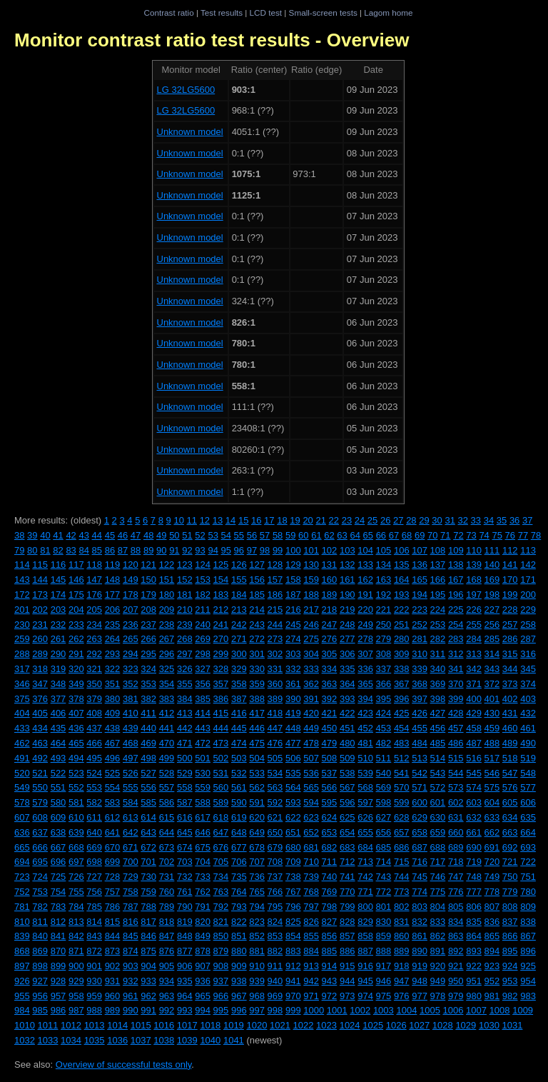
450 (330, 728)
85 (97, 550)
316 (528, 653)
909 (239, 966)
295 (148, 653)
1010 (24, 1025)
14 (230, 520)
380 (113, 698)
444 (221, 728)
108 (438, 550)
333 (311, 668)
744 (402, 876)
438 (113, 728)
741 (347, 876)
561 (239, 787)
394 (365, 698)
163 (384, 579)
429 (474, 713)
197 (474, 594)
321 (94, 668)
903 (130, 966)
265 (130, 638)
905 (167, 966)
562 (257, 787)
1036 (117, 1040)
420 (311, 713)
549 (22, 787)
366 (384, 683)
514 (438, 758)
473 (221, 743)
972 (330, 996)
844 (113, 936)
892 (456, 951)
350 (94, 683)
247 (330, 624)
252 (419, 624)
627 (384, 817)
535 (293, 773)
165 (419, 579)
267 (167, 638)
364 (347, 683)
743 (384, 876)
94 (213, 550)
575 (492, 787)
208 (148, 609)
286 (510, 638)
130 (311, 564)
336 (365, 668)
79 (19, 550)
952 (492, 981)
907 (202, 966)
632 (474, 817)
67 (394, 535)
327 (202, 668)
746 (438, 876)
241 (221, 624)
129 (293, 564)
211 (202, 609)
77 (523, 535)
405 (40, 713)
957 (58, 996)
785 (94, 906)
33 (476, 520)
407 (76, 713)
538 (347, 773)
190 (347, 594)
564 (293, 787)
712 (347, 861)
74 (484, 535)
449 (311, 728)
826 (311, 921)
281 (419, 638)
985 (40, 1010)
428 (456, 713)
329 (239, 668)
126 (239, 564)
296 (167, 653)
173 (40, 594)
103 (347, 550)
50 (174, 535)
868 (22, 951)
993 (185, 1010)
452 (365, 728)
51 (187, 535)
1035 (94, 1040)
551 (58, 787)
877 (185, 951)
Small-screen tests (323, 12)
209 (167, 609)
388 (257, 698)
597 (365, 802)
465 (76, 743)
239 (185, 624)
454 (402, 728)
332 (293, 668)
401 (492, 698)
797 (311, 906)
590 (239, 802)
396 (402, 698)
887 (365, 951)
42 (71, 535)
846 (148, 936)
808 (510, 906)
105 (384, 550)
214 (257, 609)
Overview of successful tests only (124, 1064)
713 (365, 861)
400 (474, 698)
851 (239, 936)
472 (202, 743)
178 (130, 594)
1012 (71, 1025)
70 (432, 535)
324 (148, 668)
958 (76, 996)
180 (167, 594)
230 (22, 624)
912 (293, 966)
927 (40, 981)
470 (167, 743)
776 (456, 891)
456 (438, 728)
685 (384, 847)
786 (113, 906)
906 (185, 966)
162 (365, 579)
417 (257, 713)
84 (83, 550)
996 (239, 1010)
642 (130, 832)
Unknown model (190, 131)
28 (411, 520)
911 (275, 966)
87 (123, 550)
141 (510, 564)
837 (510, 921)
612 (113, 817)
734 (221, 876)
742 (365, 876)
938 (239, 981)
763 (221, 891)
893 (474, 951)
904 (148, 966)
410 (130, 713)
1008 (499, 1010)
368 (419, 683)
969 (275, 996)
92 (187, 550)
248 (347, 624)
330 (257, 668)
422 (347, 713)
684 (365, 847)
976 (402, 996)
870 (58, 951)
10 (178, 520)
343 (492, 668)
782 (40, 906)
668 (76, 847)
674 (185, 847)
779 (510, 891)
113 (528, 550)
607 (22, 817)
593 (293, 802)
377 (58, 698)
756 (94, 891)
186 (275, 594)
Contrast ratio (168, 12)
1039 (187, 1040)
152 (185, 579)
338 (402, 668)
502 (221, 758)
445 (239, 728)
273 (275, 638)
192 (384, 594)
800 (365, 906)
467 (113, 743)
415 (221, 713)
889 (402, 951)
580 (58, 802)
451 (347, 728)
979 (456, 996)
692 (510, 847)
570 (402, 787)
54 (226, 535)
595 (330, 802)
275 (311, 638)
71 (445, 535)
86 (110, 550)
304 (311, 653)
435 (58, 728)
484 (419, 743)
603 (474, 802)
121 (148, 564)
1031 (512, 1025)
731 (167, 876)
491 (22, 758)
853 (275, 936)
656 (384, 832)
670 (113, 847)
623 (311, 817)
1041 (233, 1040)
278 (365, 638)
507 (311, 758)
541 (402, 773)
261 (58, 638)
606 (528, 802)
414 (202, 713)
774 (419, 891)
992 (167, 1010)
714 (384, 861)
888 (384, 951)
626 (365, 817)
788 (148, 906)
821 (221, 921)
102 (330, 550)
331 (275, 668)
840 (40, 936)
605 (510, 802)
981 (492, 996)
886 (347, 951)
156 (257, 579)
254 (456, 624)
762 (202, 891)
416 (239, 713)
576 (510, 787)
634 (510, 817)
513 (419, 758)
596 (347, 802)
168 (474, 579)
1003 (383, 1010)
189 (330, 594)
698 (94, 861)
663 (510, 832)
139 (474, 564)
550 (40, 787)
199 (510, 594)
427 (438, 713)
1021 (280, 1025)
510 (365, 758)
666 (40, 847)
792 (221, 906)
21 (320, 520)
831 (402, 921)
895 (510, 951)
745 (419, 876)
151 (167, 579)
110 (474, 550)
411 (148, 713)
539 (365, 773)
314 (492, 653)
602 (456, 802)
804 (438, 906)
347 (40, 683)
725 (58, 876)
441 (167, 728)
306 (347, 653)
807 (492, 906)
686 (402, 847)
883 (293, 951)
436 (76, 728)
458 (474, 728)
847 (167, 936)
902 (113, 966)
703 (185, 861)
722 (528, 861)
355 (185, 683)
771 (365, 891)
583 (113, 802)
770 (347, 891)
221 (384, 609)
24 (360, 520)
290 (58, 653)
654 (347, 832)
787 (130, 906)
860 (402, 936)
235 (113, 624)
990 (130, 1010)
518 (510, 758)
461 (528, 728)
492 (40, 758)
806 (474, 906)
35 (502, 520)
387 (239, 698)
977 (419, 996)
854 (293, 936)
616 (185, 817)
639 (76, 832)
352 (130, 683)
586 (167, 802)
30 (437, 520)
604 (492, 802)
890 (419, 951)
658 (419, 832)
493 (58, 758)
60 (303, 535)
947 (402, 981)
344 (510, 668)
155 (239, 579)
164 (402, 579)
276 (330, 638)
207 (130, 609)
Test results (222, 12)
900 (76, 966)
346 (22, 683)
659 (438, 832)
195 (438, 594)
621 (275, 817)
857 (347, 936)
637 (40, 832)
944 (347, 981)
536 (311, 773)
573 (456, 787)
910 (257, 966)
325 (167, 668)
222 (402, 609)
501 (202, 758)
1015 (141, 1025)
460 (510, 728)
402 (510, 698)
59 (290, 535)
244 (275, 624)
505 (275, 758)
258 (528, 624)
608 (40, 817)
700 (130, 861)
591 (257, 802)
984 (22, 1010)
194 (419, 594)
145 (58, 579)
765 (257, 891)
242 (239, 624)
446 (257, 728)
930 (94, 981)
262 (76, 638)
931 (113, 981)
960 (113, 996)
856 (330, 936)
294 (130, 653)
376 (40, 698)
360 (275, 683)
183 (221, 594)
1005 (430, 1010)
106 (402, 550)
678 (257, 847)
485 (438, 743)
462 (22, 743)
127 (257, 564)
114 (22, 564)
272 (257, 638)
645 (185, 832)
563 (275, 787)
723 (22, 876)
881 (257, 951)
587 (185, 802)
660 (456, 832)
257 (510, 624)
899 (58, 966)
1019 (233, 1025)
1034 (71, 1040)
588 (202, 802)
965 (202, 996)
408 (94, 713)
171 (528, 579)
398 (438, 698)
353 (148, 683)
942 (311, 981)
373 (510, 683)
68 (407, 535)
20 (308, 520)
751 (528, 876)
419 (293, 713)
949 (438, 981)
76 (510, 535)
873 (113, 951)
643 (148, 832)
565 (311, 787)
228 (510, 609)
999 (293, 1010)
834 (456, 921)
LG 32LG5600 (186, 89)
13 (218, 520)
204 (76, 609)
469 (148, 743)
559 (202, 787)
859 (384, 936)
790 (185, 906)
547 (510, 773)
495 (94, 758)
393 (347, 698)
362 (311, 683)
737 (275, 876)
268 (185, 638)
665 (22, 847)
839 (22, 936)
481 (365, 743)
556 (148, 787)
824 (275, 921)
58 (278, 535)
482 (384, 743)
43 (83, 535)
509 (347, 758)
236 (130, 624)
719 (474, 861)
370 (456, 683)
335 (347, 668)
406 (58, 713)
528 (167, 773)
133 (365, 564)
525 (113, 773)
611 (94, 817)
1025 (372, 1025)
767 (293, 891)
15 (243, 520)
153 (202, 579)
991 (148, 1010)
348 (58, 683)
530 (202, 773)
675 (202, 847)
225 (456, 609)
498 (148, 758)
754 (58, 891)
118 (94, 564)
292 (94, 653)
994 (202, 1010)
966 (221, 996)
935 (185, 981)
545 (474, 773)
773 (402, 891)
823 (257, 921)
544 (456, 773)
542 (419, 773)
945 (365, 981)
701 (148, 861)
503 (239, 758)
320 (76, 668)
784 (76, 906)
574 (474, 787)
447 (275, 728)
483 (402, 743)
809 (528, 906)
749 (492, 876)
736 (257, 876)
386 (221, 698)
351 (113, 683)
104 (365, 550)
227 (492, 609)
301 (257, 653)
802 (402, 906)
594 (311, 802)
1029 (465, 1025)
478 (311, 743)
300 (239, 653)
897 (22, 966)
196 (456, 594)
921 (456, 966)
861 (419, 936)
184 (239, 594)
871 (76, 951)
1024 (350, 1025)
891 (438, 951)
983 (528, 996)
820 (202, 921)
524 (94, 773)
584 (130, 802)
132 (347, 564)
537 (330, 773)
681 (311, 847)
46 (123, 535)
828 (347, 921)
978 (438, 996)
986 (58, 1010)
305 (330, 653)
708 (275, 861)
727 (94, 876)
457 (456, 728)
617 (202, 817)
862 (438, 936)
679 (275, 847)
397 (419, 698)
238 (167, 624)
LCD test (266, 12)
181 (185, 594)
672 (148, 847)
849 (202, 936)
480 (347, 743)
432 (528, 713)
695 (40, 861)
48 (148, 535)
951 (474, 981)
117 (76, 564)
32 (463, 520)
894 (492, 951)
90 (161, 550)
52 (200, 535)
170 (510, 579)
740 (330, 876)
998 (275, 1010)
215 (275, 609)
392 (330, 698)
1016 (163, 1025)
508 (330, 758)
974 (365, 996)
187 (293, 594)
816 (130, 921)
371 (474, 683)
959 (94, 996)
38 (19, 535)
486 (456, 743)
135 (402, 564)
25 (372, 520)
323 (130, 668)
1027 (419, 1025)
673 (167, 847)
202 (40, 609)
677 (239, 847)
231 (40, 624)
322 (113, 668)
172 (22, 594)
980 (474, 996)
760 (167, 891)
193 (402, 594)
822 (239, 921)
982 (510, 996)
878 (202, 951)
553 (94, 787)
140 (492, 564)
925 (528, 966)
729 (130, 876)
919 (419, 966)
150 (148, 579)
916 (365, 966)
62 (329, 535)
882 (275, 951)
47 (136, 535)
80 (32, 550)
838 (528, 921)
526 (130, 773)
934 (167, 981)
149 (130, 579)
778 (492, 891)
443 (202, 728)
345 (528, 668)
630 (438, 817)
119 (113, 564)
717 (438, 861)
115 (40, 564)
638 (58, 832)
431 (510, 713)
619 (239, 817)
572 (438, 787)
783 (58, 906)
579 (40, 802)
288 (22, 653)
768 (311, 891)
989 (113, 1010)
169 (492, 579)
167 (456, 579)
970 (293, 996)
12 (205, 520)
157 (275, 579)
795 (275, 906)
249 (365, 624)
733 (202, 876)
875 (148, 951)
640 (94, 832)
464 (58, 743)
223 (419, 609)
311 (438, 653)
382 (148, 698)
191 (365, 594)
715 (402, 861)
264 (113, 638)
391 (311, 698)
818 (167, 921)
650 (275, 832)
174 (58, 594)
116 (58, 564)
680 (293, 847)
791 (202, 906)
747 (456, 876)
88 (136, 550)
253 (438, 624)
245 (293, 624)
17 (269, 520)
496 (113, 758)
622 (293, 817)
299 (221, 653)
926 (22, 981)
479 (330, 743)
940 (275, 981)
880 (239, 951)
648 (239, 832)
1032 (24, 1040)
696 (58, 861)
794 (257, 906)
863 (456, 936)
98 (265, 550)
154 (221, 579)
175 (76, 594)
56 (252, 535)
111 (492, 550)
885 (330, 951)
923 (492, 966)
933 (148, 981)
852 (257, 936)
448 (293, 728)
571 (419, 787)
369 (438, 683)
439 (130, 728)
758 (130, 891)
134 (384, 564)
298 (202, 653)
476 (275, 743)
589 (221, 802)
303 (293, 653)
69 (420, 535)
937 (221, 981)
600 (419, 802)
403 (528, 698)
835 (474, 921)
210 (185, 609)
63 (342, 535)
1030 (489, 1025)
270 (221, 638)
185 (257, 594)
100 (293, 550)
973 (347, 996)
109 (456, 550)
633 (492, 817)
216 (293, 609)
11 (192, 520)
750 (510, 876)
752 (22, 891)
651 (293, 832)
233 (76, 624)
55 (239, 535)
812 (58, 921)
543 (438, 773)
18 (282, 520)
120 (130, 564)
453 (384, 728)
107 (419, 550)
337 (384, 668)
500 (185, 758)
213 (239, 609)
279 (384, 638)
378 (76, 698)
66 (381, 535)
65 (368, 535)
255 (474, 624)
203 (58, 609)
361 (293, 683)
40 (45, 535)
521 (40, 773)
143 (22, 579)
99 (278, 550)
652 (311, 832)
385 (202, 698)
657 (402, 832)
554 (113, 787)
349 (76, 683)
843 (94, 936)
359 (257, 683)
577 (528, 787)
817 (148, 921)
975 (384, 996)
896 (528, 951)
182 (202, 594)
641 (113, 832)
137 (438, 564)
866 (510, 936)
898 (40, 966)
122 (167, 564)
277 (347, 638)
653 (330, 832)
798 (330, 906)
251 (402, 624)
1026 (396, 1025)
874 (130, 951)
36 (514, 520)
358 (239, 683)
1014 (117, 1025)
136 (419, 564)
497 (130, 758)
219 (347, 609)
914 (330, 966)
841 (58, 936)
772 (384, 891)
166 (438, 579)
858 (365, 936)
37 (527, 520)
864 (474, 936)
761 (185, 891)
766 (275, 891)
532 (239, 773)
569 (384, 787)
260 (40, 638)
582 (94, 802)
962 (148, 996)
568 (365, 787)
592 (275, 802)
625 (347, 817)
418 (275, 713)
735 (239, 876)
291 (76, 653)
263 (94, 638)
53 (213, 535)
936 (202, 981)
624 (330, 817)
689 (456, 847)
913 (311, 966)
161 (347, 579)
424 (384, 713)
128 (275, 564)
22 (334, 520)
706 (239, 861)
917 (384, 966)
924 (510, 966)
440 (148, 728)
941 (293, 981)
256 (492, 624)
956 (40, 996)
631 (456, 817)
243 (257, 624)
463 (40, 743)
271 (239, 638)
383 (167, 698)
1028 (442, 1025)
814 (94, 921)
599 (402, 802)
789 (167, 906)
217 (311, 609)
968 (257, 996)
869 (40, 951)
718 (456, 861)
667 (58, 847)
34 (489, 520)
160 (330, 579)
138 (456, 564)
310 (419, 653)
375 (22, 698)
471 (185, 743)
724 (40, 876)
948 (419, 981)
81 (45, 550)
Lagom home (388, 12)
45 (110, 535)
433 (22, 728)
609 (58, 817)
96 (239, 550)
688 (438, 847)
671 (130, 847)
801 (384, 906)
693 (528, 847)
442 (185, 728)
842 (76, 936)
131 (330, 564)
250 (384, 624)
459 (492, 728)
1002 (360, 1010)
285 (492, 638)
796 (293, 906)
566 (330, 787)
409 (113, 713)
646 (202, 832)
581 (76, 802)
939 (257, 981)
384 (185, 698)
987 (76, 1010)
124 (202, 564)
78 (536, 535)
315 (510, 653)
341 (456, 668)
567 (347, 787)
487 (474, 743)
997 (257, 1010)
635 (528, 817)
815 (113, 921)
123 (185, 564)
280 (402, 638)
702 (167, 861)
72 (458, 535)
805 (456, 906)
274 (293, 638)
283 (456, 638)
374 (528, 683)
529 (185, 773)
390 (293, 698)
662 (492, 832)
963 (167, 996)
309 (402, 653)
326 (185, 668)
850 (221, 936)
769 (330, 891)
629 (419, 817)
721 (510, 861)
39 (32, 535)
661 (474, 832)
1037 (141, 1040)
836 (492, 921)
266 (148, 638)
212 (221, 609)
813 (76, 921)
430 (492, 713)
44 (97, 535)
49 (161, 535)
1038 (163, 1040)
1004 (406, 1010)
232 (58, 624)
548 (528, 773)
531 (221, 773)
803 (419, 906)
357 (221, 683)
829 (365, 921)
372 (492, 683)
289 (40, 653)
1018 (210, 1025)
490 (528, 743)
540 (384, 773)
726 (76, 876)
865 (492, 936)
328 (221, 668)
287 (528, 638)
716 (419, 861)
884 (311, 951)
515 (456, 758)
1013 (94, 1025)
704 (202, 861)
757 (113, 891)
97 (252, 550)
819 (185, 921)
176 (94, 594)
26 (385, 520)
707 (257, 861)
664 (528, 832)
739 (311, 876)
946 (384, 981)
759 (148, 891)
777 (474, 891)
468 (130, 743)
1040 (210, 1040)
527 (148, 773)
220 (365, 609)
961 (130, 996)
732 (185, 876)
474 (239, 743)
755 (76, 891)
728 (113, 876)
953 (510, 981)
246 (311, 624)
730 (148, 876)
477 (293, 743)
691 (492, 847)
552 (76, 787)
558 (185, 787)
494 (76, 758)
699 (113, 861)
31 (450, 520)
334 (330, 668)
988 (94, 1010)
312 (456, 653)
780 (528, 891)
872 (94, 951)
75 (497, 535)
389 (275, 698)
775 (438, 891)
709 (293, 861)
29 (424, 520)
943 (330, 981)
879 (221, 951)
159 (311, 579)
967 (239, 996)
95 (226, 550)
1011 (48, 1025)
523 (76, 773)
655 (365, 832)
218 (330, 609)
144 (40, 579)
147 (94, 579)
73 (471, 535)
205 (94, 609)
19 (295, 520)
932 (130, 981)
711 (330, 861)
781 (22, 906)
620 (257, 817)
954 (528, 981)
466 (94, 743)
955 (22, 996)
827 (330, 921)
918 (402, 966)
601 (438, 802)
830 (384, 921)
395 (384, 698)
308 (384, 653)
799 (347, 906)
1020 (256, 1025)
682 (330, 847)
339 (419, 668)
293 (113, 653)
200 (528, 594)
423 (365, 713)
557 (167, 787)
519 (528, 758)
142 (528, 564)
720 (492, 861)
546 (492, 773)
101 (311, 550)
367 (402, 683)
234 (94, 624)
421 (330, 713)
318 (40, 668)
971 (311, 996)
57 (265, 535)
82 (58, 550)
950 (456, 981)
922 (474, 966)
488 (492, 743)
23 (347, 520)
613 (130, 817)
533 (257, 773)
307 (365, 653)
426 (419, 713)
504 (257, 758)
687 (419, 847)
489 (510, 743)
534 (275, 773)
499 (167, 758)
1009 (522, 1010)
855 (311, 936)
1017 (187, 1025)
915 (347, 966)
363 (330, 683)
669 (94, 847)
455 (419, 728)
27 (398, 520)
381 (130, 698)
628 (402, 817)
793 (239, 906)
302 (275, 653)
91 (174, 550)
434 (40, 728)
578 (22, 802)
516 (474, 758)
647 (221, 832)
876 (167, 951)
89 (148, 550)
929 (76, 981)
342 (474, 668)
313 (474, 653)
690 (474, 847)
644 (167, 832)
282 (438, 638)
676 (221, 847)
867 (528, 936)
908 (221, 966)
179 (148, 594)
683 (347, 847)
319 (58, 668)
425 (402, 713)
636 (22, 832)
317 (22, 668)
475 (257, 743)
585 (148, 802)
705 (221, 861)
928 (58, 981)
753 (40, 891)
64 (355, 535)
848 (185, 936)
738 (293, 876)
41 (58, 535)
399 (456, 698)
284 (474, 638)
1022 (303, 1025)
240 (202, 624)
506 (293, 758)
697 (76, 861)
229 (528, 609)
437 (94, 728)
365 (365, 683)
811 (40, 921)
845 (130, 936)
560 (221, 787)
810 (22, 921)
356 (202, 683)
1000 (313, 1010)
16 (256, 520)
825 (293, 921)
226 (474, 609)
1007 (476, 1010)
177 (113, 594)
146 (76, 579)
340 (438, 668)
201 (22, 609)
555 (130, 787)
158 (293, 579)
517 (492, 758)
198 (492, 594)
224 (438, 609)
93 (200, 550)
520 (22, 773)
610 (76, 817)
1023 (326, 1025)
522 (58, 773)
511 (384, 758)
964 (185, 996)
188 (311, 594)
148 (113, 579)
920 (438, 966)
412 (167, 713)
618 (221, 817)
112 (510, 550)
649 (257, 832)
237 (148, 624)
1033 (48, 1040)
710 (311, 861)
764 (239, 891)
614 (148, 817)
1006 (453, 1010)
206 (113, 609)
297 (185, 653)
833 (438, 921)
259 (22, 638)
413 (185, 713)
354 (167, 683)
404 (22, 713)
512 (402, 758)
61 (316, 535)
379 (94, 698)
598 (384, 802)
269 (202, 638)
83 (71, 550)
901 (94, 966)
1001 (337, 1010)
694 (22, 861)
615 (167, 817)
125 (221, 564)
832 (419, 921)
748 (474, 876)
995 (221, 1010)
